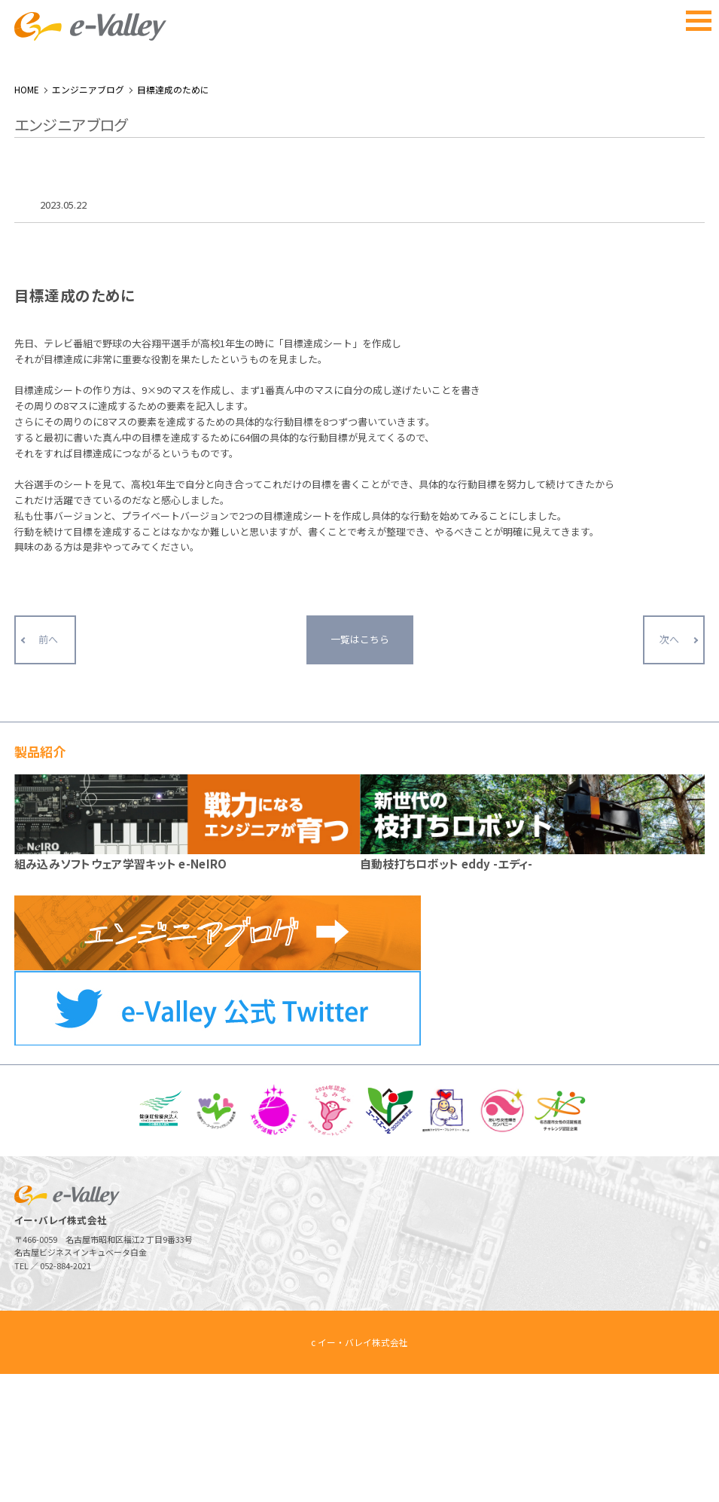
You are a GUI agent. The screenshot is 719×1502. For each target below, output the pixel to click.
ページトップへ (671, 1454)
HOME (26, 217)
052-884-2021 (65, 1394)
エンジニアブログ (88, 217)
